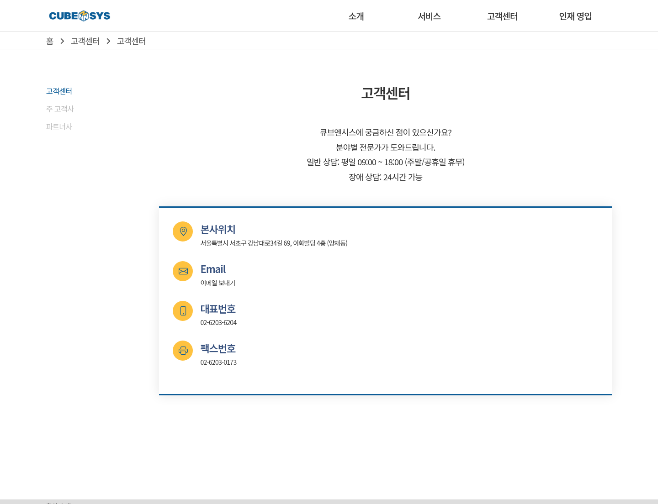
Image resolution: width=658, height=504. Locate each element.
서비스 (429, 16)
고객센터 (502, 16)
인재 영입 (575, 16)
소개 (355, 16)
